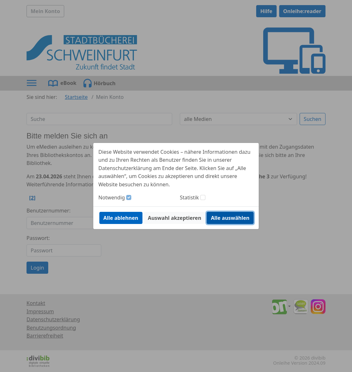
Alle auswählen (230, 217)
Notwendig (111, 197)
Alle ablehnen (120, 217)
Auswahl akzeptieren (174, 217)
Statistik (189, 197)
